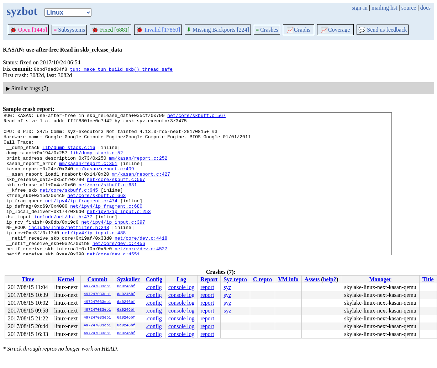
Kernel (66, 279)
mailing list (384, 8)
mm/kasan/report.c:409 (105, 180)
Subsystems (69, 30)
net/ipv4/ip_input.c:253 (119, 231)
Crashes (267, 30)
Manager (380, 279)
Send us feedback (382, 30)
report (207, 287)
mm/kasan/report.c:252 (138, 167)
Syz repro (235, 279)
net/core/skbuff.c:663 (96, 212)
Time (28, 279)
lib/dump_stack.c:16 (68, 154)
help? (329, 279)
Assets (312, 279)
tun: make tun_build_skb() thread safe (121, 69)
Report (208, 279)
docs (425, 8)
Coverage (335, 30)
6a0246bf (126, 286)
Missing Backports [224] (217, 30)
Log (181, 279)
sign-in (359, 8)
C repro (262, 279)
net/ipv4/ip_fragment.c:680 (106, 225)
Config (154, 279)
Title (428, 279)
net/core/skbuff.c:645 (69, 206)
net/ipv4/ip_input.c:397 (113, 244)
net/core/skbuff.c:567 (196, 116)
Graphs (298, 30)
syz (227, 287)
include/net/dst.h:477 (63, 238)
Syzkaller (128, 279)
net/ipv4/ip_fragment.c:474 (81, 218)
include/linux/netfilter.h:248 (68, 250)
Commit (97, 279)
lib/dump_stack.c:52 (96, 161)
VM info (288, 279)
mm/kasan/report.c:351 (88, 174)
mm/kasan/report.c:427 (141, 186)
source (408, 8)
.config (154, 287)
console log (181, 287)
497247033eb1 (97, 286)
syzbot (21, 11)
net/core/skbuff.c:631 (108, 199)
